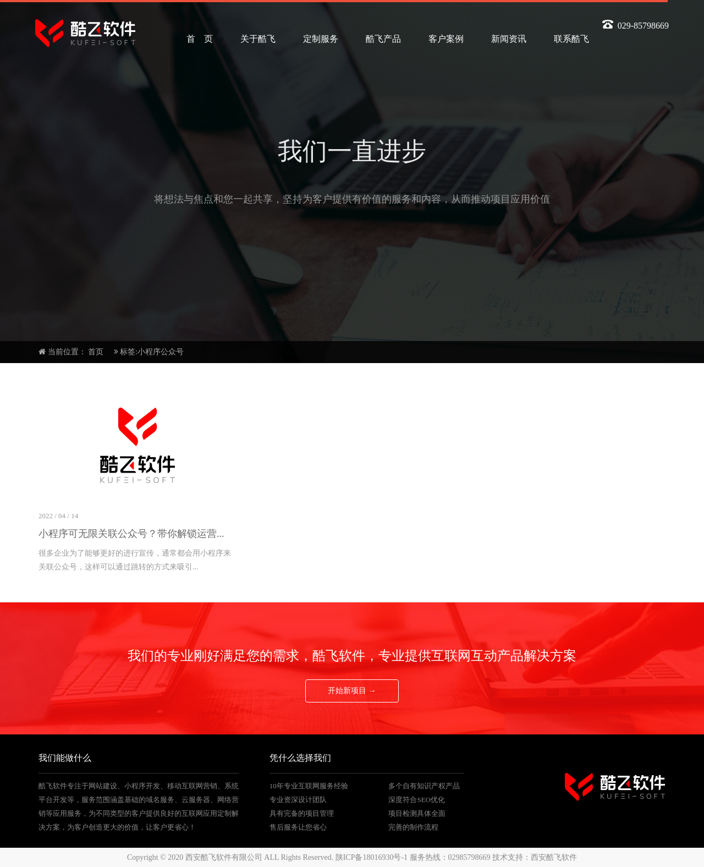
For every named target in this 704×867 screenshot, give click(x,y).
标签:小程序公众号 (152, 352)
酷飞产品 (383, 38)
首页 (95, 352)
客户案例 (446, 38)
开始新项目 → (352, 691)
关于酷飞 (258, 38)
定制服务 (320, 38)
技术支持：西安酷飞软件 (534, 857)
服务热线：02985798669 (450, 857)
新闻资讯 (508, 38)
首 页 (199, 38)
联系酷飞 (571, 38)
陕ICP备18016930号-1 (372, 857)
